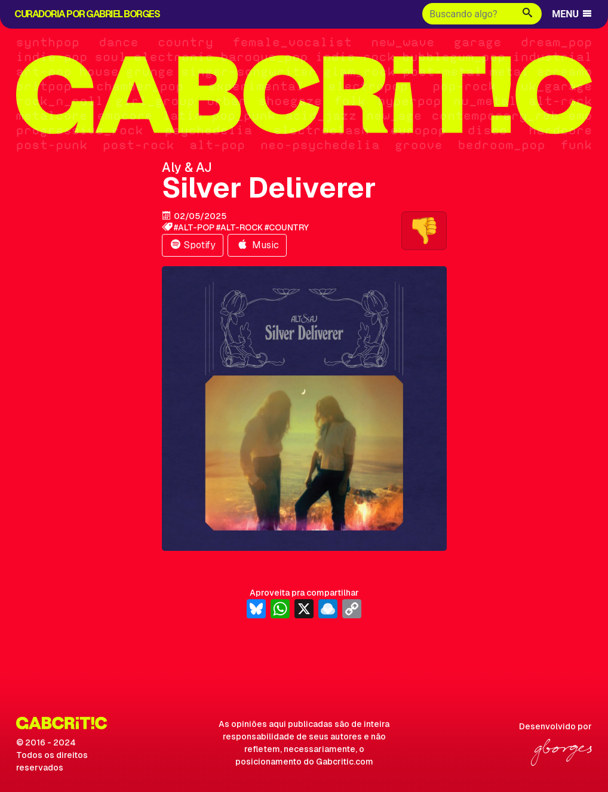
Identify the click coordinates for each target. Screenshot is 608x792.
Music (257, 245)
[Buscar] (468, 13)
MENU (572, 14)
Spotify (193, 245)
